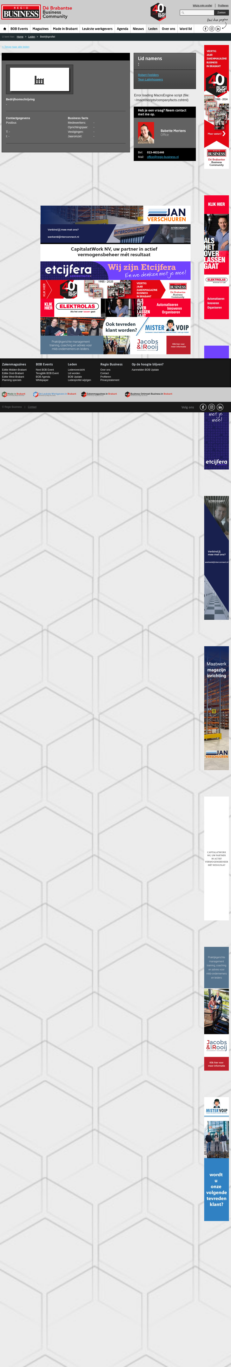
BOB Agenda (43, 376)
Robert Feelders (148, 75)
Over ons (168, 29)
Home (4, 28)
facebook (203, 407)
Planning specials (11, 380)
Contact (104, 373)
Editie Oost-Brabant (13, 373)
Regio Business (37, 12)
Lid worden (74, 373)
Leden (152, 29)
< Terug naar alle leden (15, 46)
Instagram (211, 407)
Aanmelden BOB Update (145, 369)
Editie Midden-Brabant (14, 369)
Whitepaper (42, 380)
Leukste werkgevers (97, 29)
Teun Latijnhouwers (150, 79)
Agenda (122, 29)
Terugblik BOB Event (47, 373)
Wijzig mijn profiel (202, 5)
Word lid (186, 29)
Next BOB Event (45, 369)
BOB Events (19, 29)
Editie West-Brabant (13, 376)
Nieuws (138, 29)
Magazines (41, 29)
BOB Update (75, 376)
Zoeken (221, 12)
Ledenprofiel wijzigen (79, 380)
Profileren (223, 5)
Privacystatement (109, 380)
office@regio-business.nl (163, 157)
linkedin (220, 407)
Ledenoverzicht (76, 369)
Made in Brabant (65, 29)
